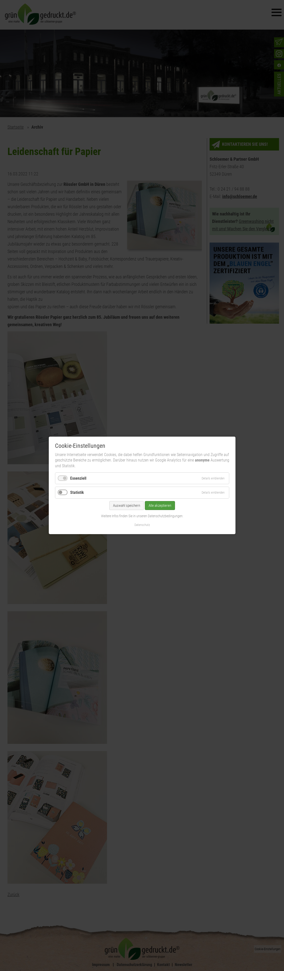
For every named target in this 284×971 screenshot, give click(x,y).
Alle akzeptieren (160, 505)
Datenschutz (142, 525)
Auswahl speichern (126, 505)
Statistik (77, 492)
